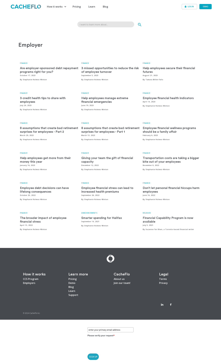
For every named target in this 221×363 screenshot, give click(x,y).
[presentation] (110, 344)
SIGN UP (93, 356)
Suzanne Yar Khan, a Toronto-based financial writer (170, 229)
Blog (105, 6)
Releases (147, 213)
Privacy (163, 283)
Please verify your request (101, 335)
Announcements (89, 213)
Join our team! (122, 283)
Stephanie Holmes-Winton (35, 79)
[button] (56, 6)
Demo (71, 283)
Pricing (77, 6)
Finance (23, 63)
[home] (25, 7)
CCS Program (30, 279)
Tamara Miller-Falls (154, 79)
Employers (29, 283)
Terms (163, 279)
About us (119, 279)
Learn (91, 6)
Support (73, 295)
